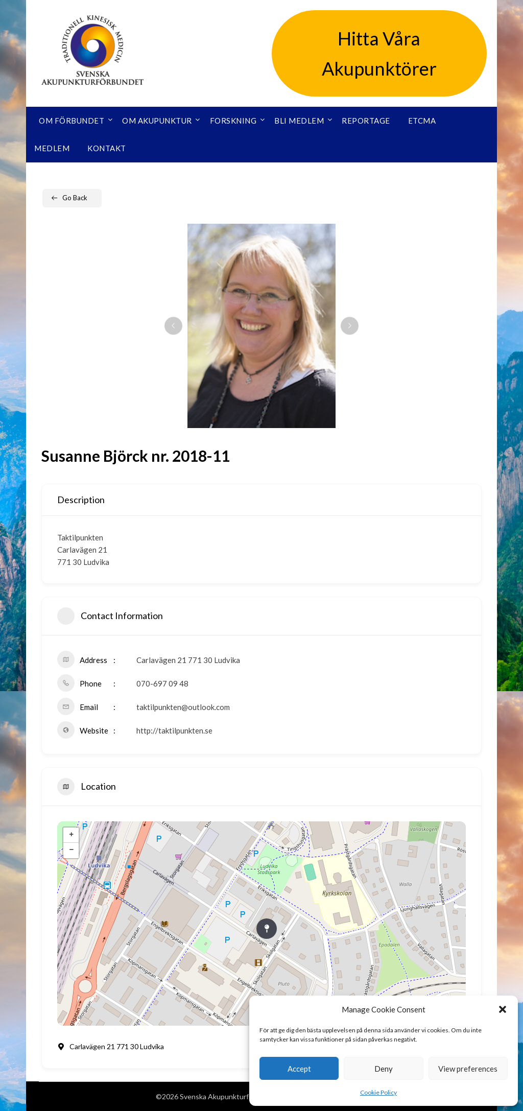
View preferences (467, 1068)
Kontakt (106, 148)
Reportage (366, 120)
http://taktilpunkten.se (174, 730)
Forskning (233, 120)
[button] (502, 1009)
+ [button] (71, 835)
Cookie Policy (378, 1092)
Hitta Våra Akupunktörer (379, 53)
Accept (299, 1068)
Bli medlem (299, 120)
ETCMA (422, 120)
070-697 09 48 (162, 683)
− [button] (71, 850)
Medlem (51, 148)
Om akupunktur (157, 120)
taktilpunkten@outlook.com (183, 707)
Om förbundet (71, 120)
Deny (383, 1068)
